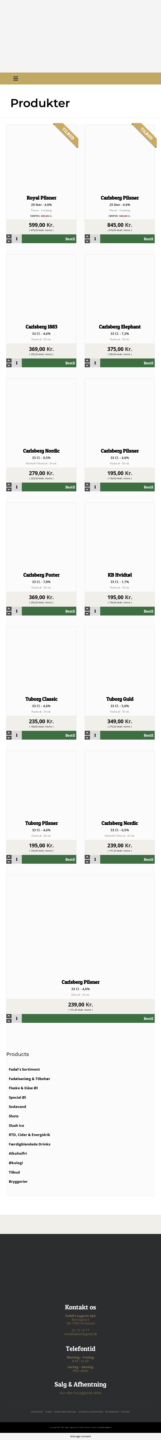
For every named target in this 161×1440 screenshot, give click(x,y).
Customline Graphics (105, 1427)
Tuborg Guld (119, 699)
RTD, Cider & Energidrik (29, 1134)
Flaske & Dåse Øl (23, 1088)
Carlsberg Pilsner (120, 198)
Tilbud (14, 1172)
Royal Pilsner (41, 198)
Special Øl (17, 1097)
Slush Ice (16, 1125)
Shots (13, 1116)
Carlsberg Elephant (120, 327)
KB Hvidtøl (120, 575)
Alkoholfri (18, 1153)
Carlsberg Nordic (41, 451)
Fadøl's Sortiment (24, 1069)
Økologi (16, 1162)
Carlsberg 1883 (41, 327)
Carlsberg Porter (41, 575)
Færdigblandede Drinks (29, 1144)
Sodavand (17, 1106)
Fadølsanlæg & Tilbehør (29, 1078)
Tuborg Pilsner (41, 823)
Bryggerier (18, 1181)
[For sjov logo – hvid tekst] (80, 1254)
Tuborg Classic (41, 699)
